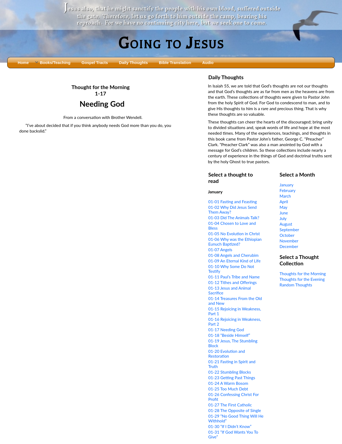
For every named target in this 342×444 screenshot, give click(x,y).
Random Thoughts (295, 284)
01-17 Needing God (226, 329)
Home (23, 62)
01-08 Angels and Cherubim (233, 255)
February (287, 190)
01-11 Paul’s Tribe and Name (234, 276)
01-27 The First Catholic (230, 404)
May (283, 207)
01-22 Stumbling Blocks (229, 372)
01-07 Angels (220, 249)
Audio (207, 62)
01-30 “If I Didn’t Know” (229, 426)
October (286, 235)
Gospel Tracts (94, 62)
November (288, 240)
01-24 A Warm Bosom (228, 383)
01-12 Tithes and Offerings (232, 282)
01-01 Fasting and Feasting (232, 201)
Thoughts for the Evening (302, 279)
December (288, 246)
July (282, 218)
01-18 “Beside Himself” (229, 335)
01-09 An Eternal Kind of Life (234, 260)
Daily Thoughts (133, 62)
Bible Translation (175, 62)
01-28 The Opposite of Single (234, 410)
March (285, 196)
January (286, 184)
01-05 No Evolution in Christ (234, 233)
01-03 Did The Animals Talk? (233, 217)
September (289, 229)
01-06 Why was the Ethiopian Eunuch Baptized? (235, 241)
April (283, 201)
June (283, 212)
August (285, 224)
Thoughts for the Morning (302, 273)
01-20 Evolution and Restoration (226, 353)
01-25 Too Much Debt (228, 388)
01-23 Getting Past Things (231, 377)
